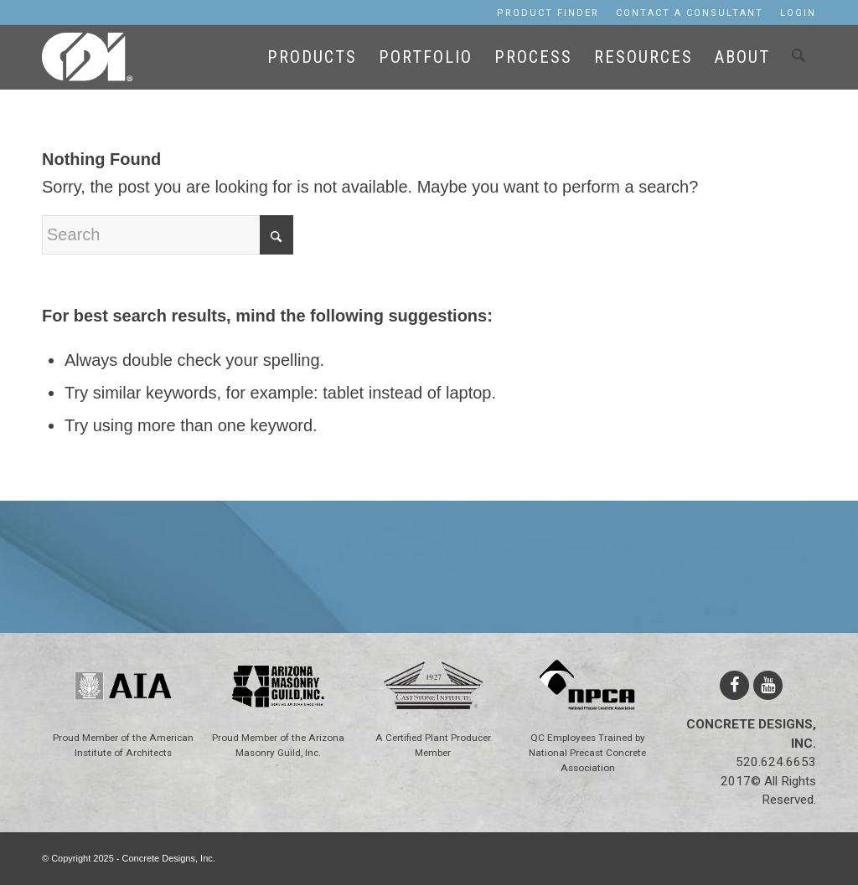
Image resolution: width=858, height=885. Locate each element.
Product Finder (548, 13)
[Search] (798, 62)
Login (798, 13)
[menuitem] (547, 13)
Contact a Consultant (689, 13)
